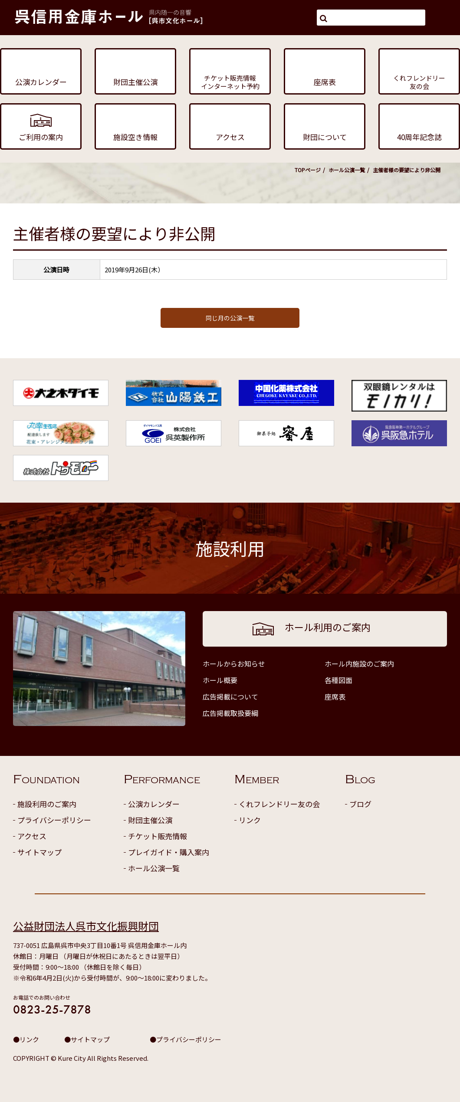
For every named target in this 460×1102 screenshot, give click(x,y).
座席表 (335, 696)
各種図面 (338, 680)
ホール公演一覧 (347, 169)
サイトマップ (39, 852)
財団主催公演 (150, 819)
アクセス (31, 836)
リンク (250, 819)
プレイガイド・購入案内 (168, 852)
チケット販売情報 (157, 836)
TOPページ (308, 169)
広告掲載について (230, 696)
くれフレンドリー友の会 (279, 803)
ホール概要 (220, 680)
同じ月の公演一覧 (230, 318)
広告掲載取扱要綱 (230, 713)
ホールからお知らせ (234, 663)
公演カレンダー (154, 803)
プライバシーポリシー (54, 819)
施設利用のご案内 (46, 803)
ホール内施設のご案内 (359, 663)
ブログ (360, 803)
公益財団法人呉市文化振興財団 (86, 925)
